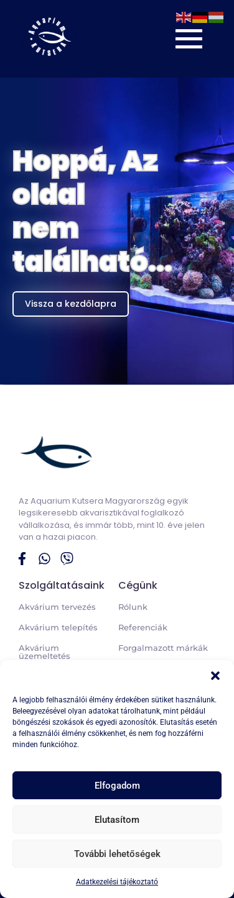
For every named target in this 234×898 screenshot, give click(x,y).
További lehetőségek (117, 853)
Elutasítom (117, 819)
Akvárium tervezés (57, 607)
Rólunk (132, 607)
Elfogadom (117, 785)
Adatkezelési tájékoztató (117, 882)
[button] (215, 675)
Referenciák (142, 627)
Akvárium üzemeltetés (44, 652)
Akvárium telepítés (58, 627)
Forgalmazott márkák (163, 648)
